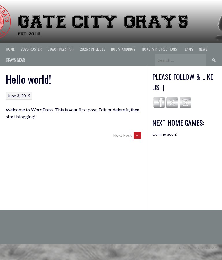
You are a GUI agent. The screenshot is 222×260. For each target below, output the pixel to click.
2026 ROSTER (31, 49)
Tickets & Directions (159, 49)
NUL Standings (123, 49)
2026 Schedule (92, 49)
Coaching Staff (60, 49)
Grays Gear (15, 60)
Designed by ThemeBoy (198, 248)
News (203, 49)
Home (10, 49)
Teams (188, 49)
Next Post (127, 135)
